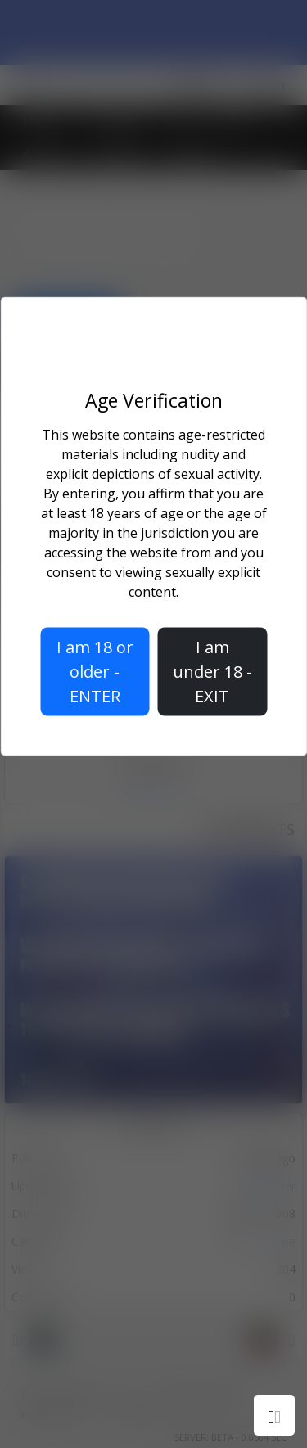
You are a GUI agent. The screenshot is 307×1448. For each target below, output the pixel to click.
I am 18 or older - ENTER (94, 671)
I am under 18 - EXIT (212, 671)
